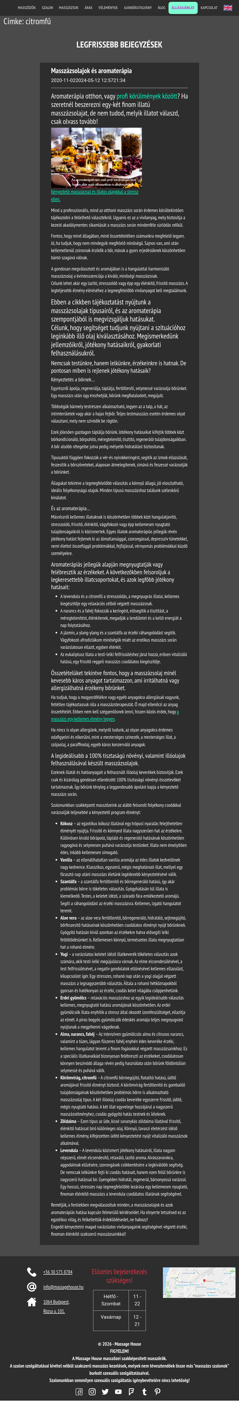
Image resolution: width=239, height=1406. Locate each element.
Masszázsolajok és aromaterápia (91, 70)
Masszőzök (27, 7)
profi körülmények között (147, 95)
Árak (88, 7)
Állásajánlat (183, 7)
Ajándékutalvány (138, 7)
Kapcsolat (209, 7)
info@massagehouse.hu (63, 1287)
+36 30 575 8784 (58, 1272)
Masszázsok (68, 7)
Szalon (47, 7)
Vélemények (108, 7)
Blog (161, 7)
